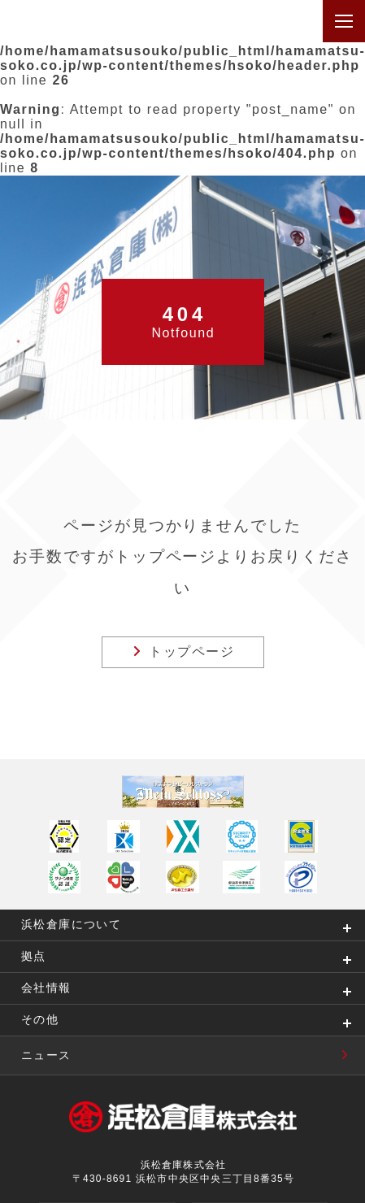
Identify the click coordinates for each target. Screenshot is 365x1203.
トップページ (183, 651)
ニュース (193, 1054)
